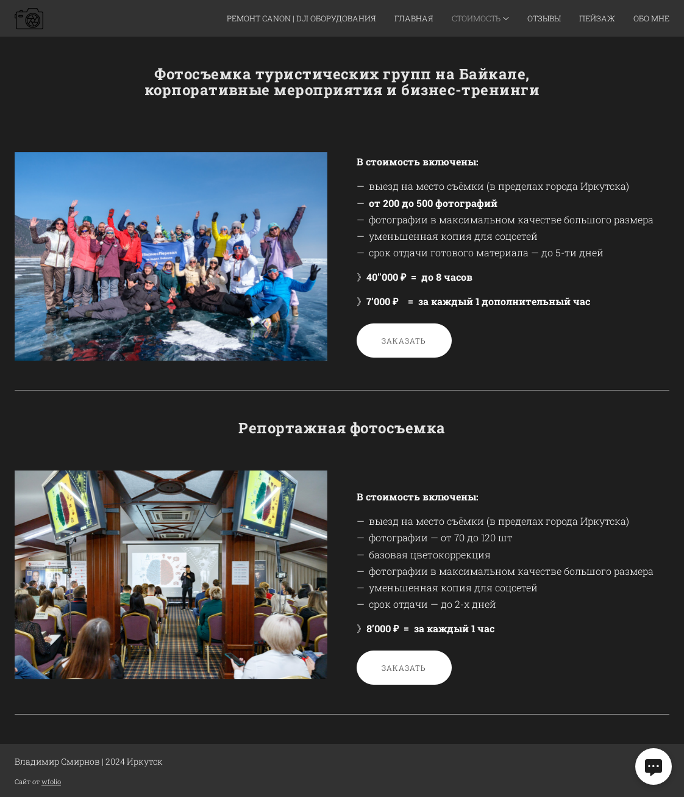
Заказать (404, 340)
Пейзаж (597, 18)
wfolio (51, 781)
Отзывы (544, 18)
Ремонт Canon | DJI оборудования (301, 18)
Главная (413, 18)
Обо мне (651, 18)
